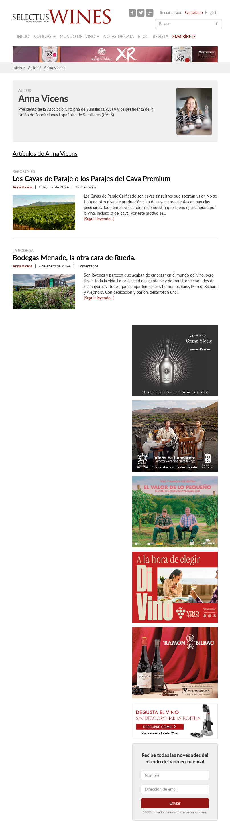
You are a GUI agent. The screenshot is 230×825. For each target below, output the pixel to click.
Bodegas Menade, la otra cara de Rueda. (74, 257)
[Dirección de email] (175, 789)
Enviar (175, 803)
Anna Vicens (54, 67)
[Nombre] (175, 775)
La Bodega (23, 250)
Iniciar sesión (171, 12)
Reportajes (24, 171)
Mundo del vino (79, 36)
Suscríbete (184, 36)
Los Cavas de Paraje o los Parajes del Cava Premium (91, 178)
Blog (143, 36)
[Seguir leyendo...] (99, 218)
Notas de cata (118, 36)
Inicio (23, 36)
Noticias (44, 36)
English (211, 12)
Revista (160, 36)
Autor (33, 67)
